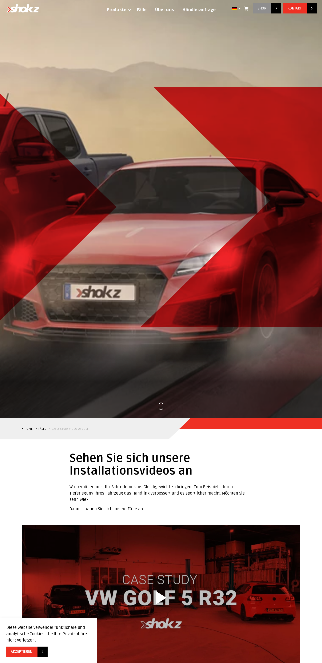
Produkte (116, 9)
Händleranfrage (199, 9)
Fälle (142, 9)
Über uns (164, 9)
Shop (267, 8)
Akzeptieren (27, 651)
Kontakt (299, 8)
